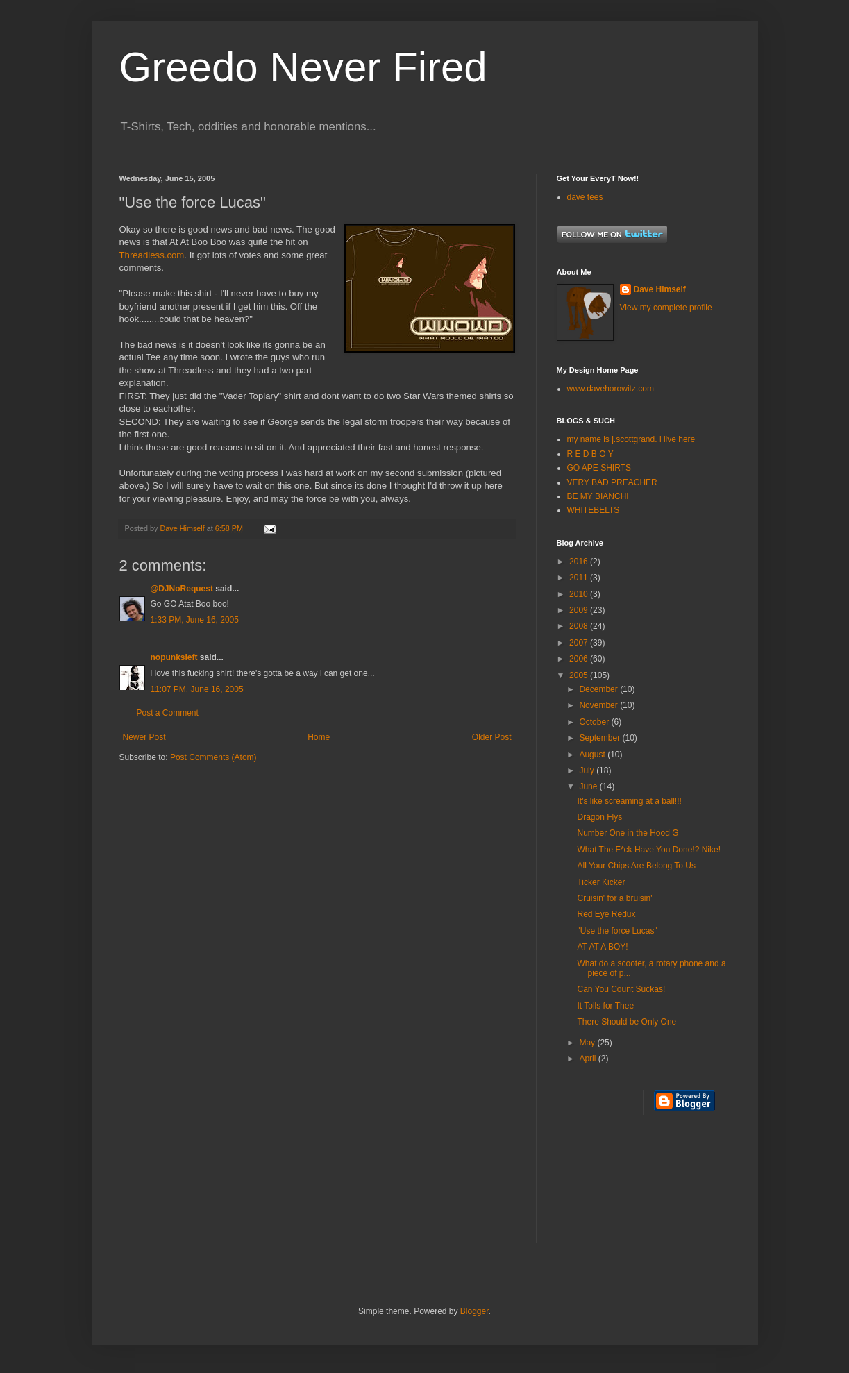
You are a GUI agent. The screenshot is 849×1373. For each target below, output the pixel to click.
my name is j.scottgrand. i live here (631, 439)
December (599, 689)
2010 (579, 594)
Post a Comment (168, 713)
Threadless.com (152, 255)
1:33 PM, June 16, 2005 (195, 620)
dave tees (585, 197)
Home (319, 737)
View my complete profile (666, 307)
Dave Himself (660, 289)
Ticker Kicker (601, 882)
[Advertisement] (619, 1188)
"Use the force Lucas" (617, 931)
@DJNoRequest (182, 588)
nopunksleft (174, 657)
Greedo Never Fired (303, 67)
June (589, 786)
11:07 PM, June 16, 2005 (197, 689)
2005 (579, 675)
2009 (579, 610)
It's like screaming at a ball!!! (629, 801)
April (588, 1058)
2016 (579, 561)
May (588, 1042)
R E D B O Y (590, 454)
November (599, 705)
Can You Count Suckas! (621, 989)
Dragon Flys (599, 817)
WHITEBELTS (593, 510)
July (587, 770)
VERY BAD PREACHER (612, 482)
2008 (579, 626)
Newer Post (144, 737)
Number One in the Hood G (627, 833)
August (593, 754)
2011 (579, 577)
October (595, 722)
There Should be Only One (626, 1022)
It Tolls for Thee (605, 1006)
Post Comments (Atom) (213, 757)
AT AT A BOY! (602, 947)
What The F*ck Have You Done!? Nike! (649, 849)
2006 (579, 659)
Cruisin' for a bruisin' (614, 898)
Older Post (492, 737)
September (600, 738)
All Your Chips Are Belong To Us (636, 865)
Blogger (474, 1311)
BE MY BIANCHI (598, 496)
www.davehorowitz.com (610, 389)
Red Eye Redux (606, 914)
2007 (579, 643)
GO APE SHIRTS (599, 468)
